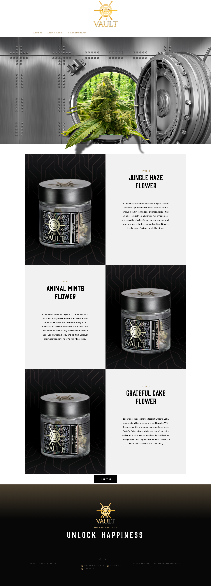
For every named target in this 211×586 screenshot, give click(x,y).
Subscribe (37, 32)
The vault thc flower (76, 32)
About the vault (54, 32)
